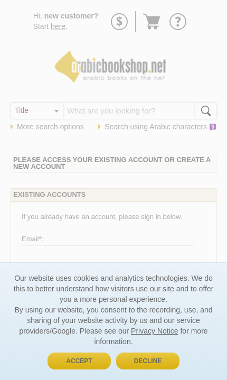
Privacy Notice (154, 331)
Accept (79, 361)
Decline (148, 361)
